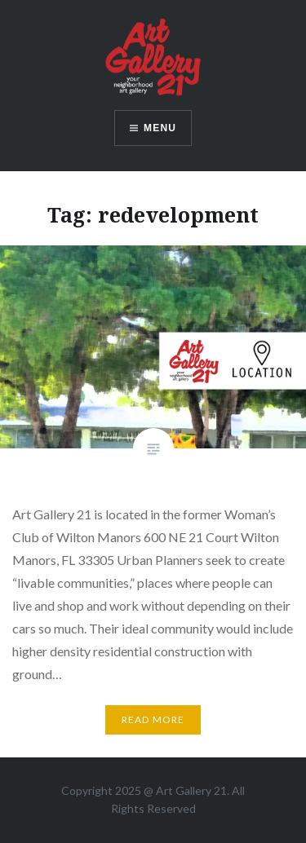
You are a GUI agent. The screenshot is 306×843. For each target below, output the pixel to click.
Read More (153, 719)
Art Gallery (185, 790)
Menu (160, 128)
